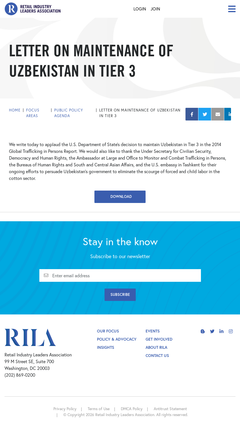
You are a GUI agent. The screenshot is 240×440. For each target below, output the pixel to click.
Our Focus (108, 331)
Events (153, 331)
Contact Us (157, 355)
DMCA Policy (131, 408)
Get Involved (159, 339)
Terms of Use (99, 408)
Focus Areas (32, 113)
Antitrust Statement (170, 408)
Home (15, 110)
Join (155, 9)
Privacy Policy (64, 408)
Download (120, 196)
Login (139, 9)
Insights (105, 347)
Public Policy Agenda (68, 113)
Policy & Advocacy (117, 339)
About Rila (156, 347)
